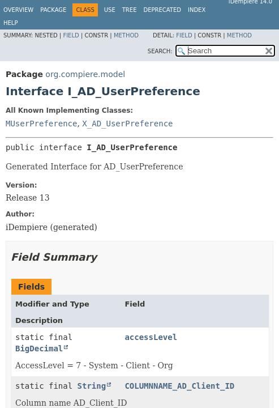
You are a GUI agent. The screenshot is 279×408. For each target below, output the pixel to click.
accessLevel (151, 337)
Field (71, 35)
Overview (18, 10)
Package (53, 10)
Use (109, 10)
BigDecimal (39, 348)
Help (10, 23)
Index (196, 10)
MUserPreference (41, 123)
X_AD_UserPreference (127, 123)
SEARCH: (160, 51)
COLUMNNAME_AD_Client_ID (179, 385)
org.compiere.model (85, 74)
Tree (129, 10)
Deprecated (162, 10)
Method (126, 35)
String (92, 385)
